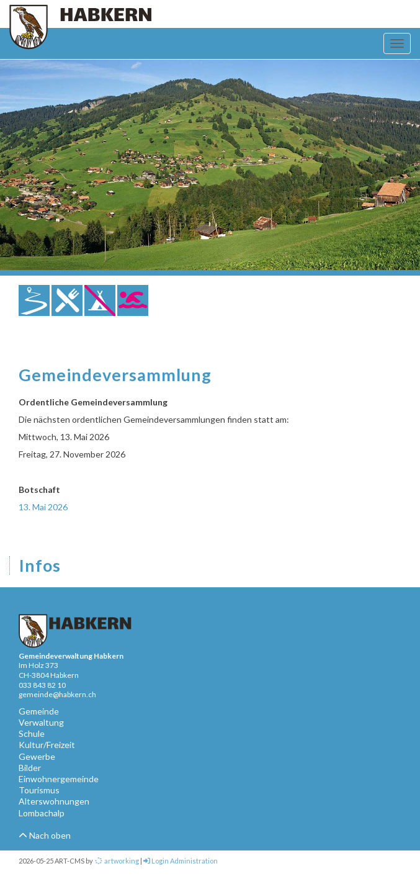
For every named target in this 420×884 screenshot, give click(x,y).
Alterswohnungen (54, 801)
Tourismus (39, 790)
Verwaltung (41, 722)
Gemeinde (39, 711)
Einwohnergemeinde (59, 779)
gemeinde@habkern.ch (57, 694)
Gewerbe (37, 756)
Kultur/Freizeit (47, 744)
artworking (116, 861)
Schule (32, 733)
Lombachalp (42, 813)
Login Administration (180, 861)
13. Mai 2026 (43, 507)
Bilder (30, 767)
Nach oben (45, 835)
